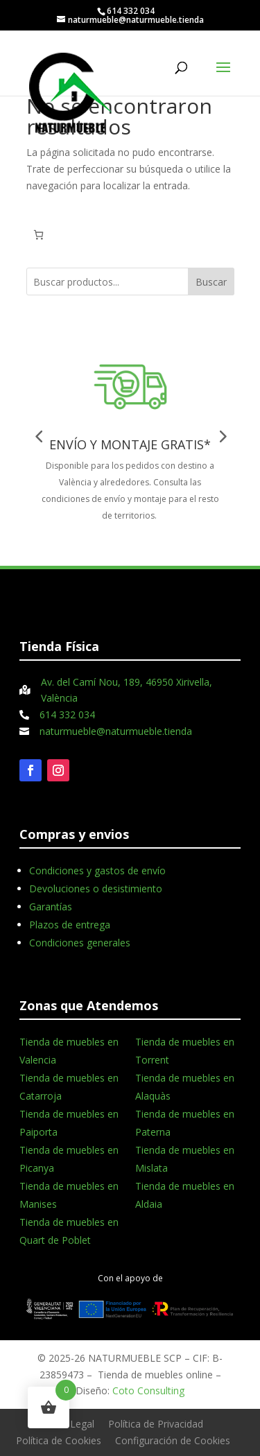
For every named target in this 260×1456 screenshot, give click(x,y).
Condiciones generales (79, 942)
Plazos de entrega (69, 924)
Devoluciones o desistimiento (95, 888)
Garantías (50, 906)
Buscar (211, 281)
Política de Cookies (58, 1440)
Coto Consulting (148, 1390)
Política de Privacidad (155, 1423)
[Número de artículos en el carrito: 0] (38, 235)
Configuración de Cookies (172, 1440)
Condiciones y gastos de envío (97, 870)
